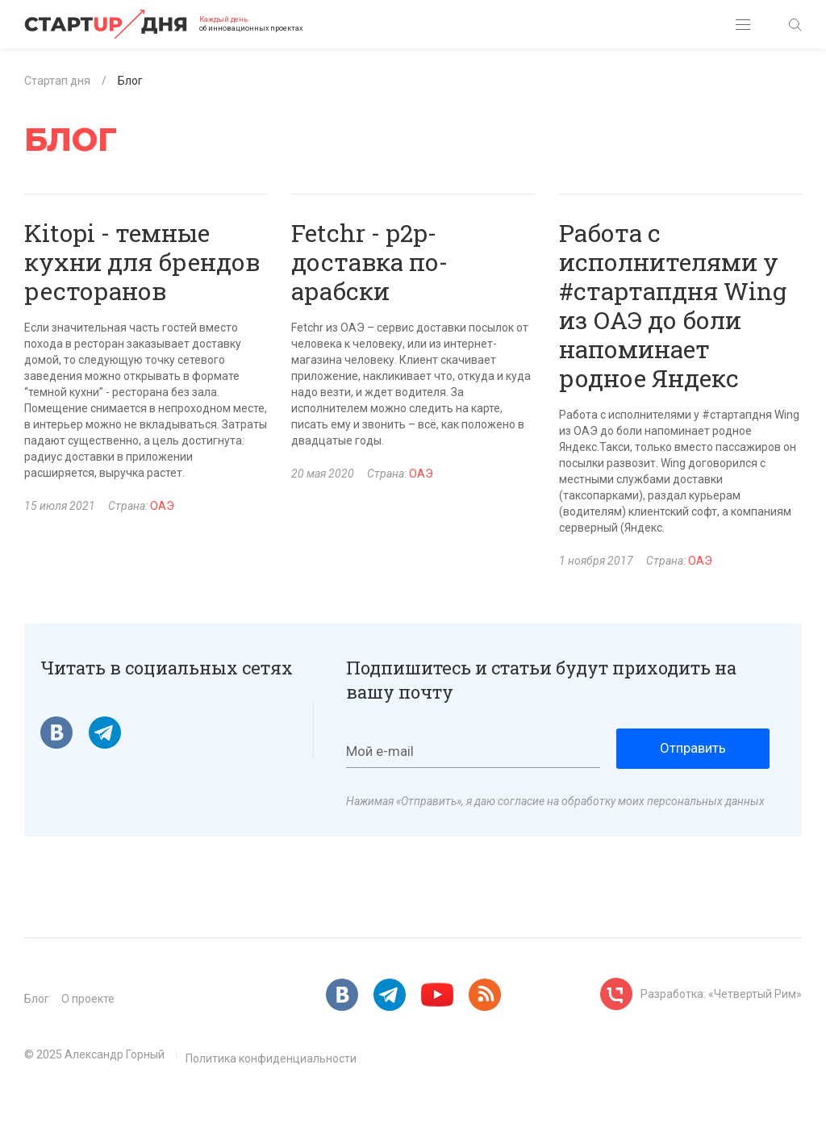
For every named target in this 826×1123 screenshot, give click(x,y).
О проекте (88, 998)
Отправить (693, 748)
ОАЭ (162, 505)
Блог (36, 998)
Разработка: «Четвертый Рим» (721, 993)
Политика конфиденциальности (271, 1058)
